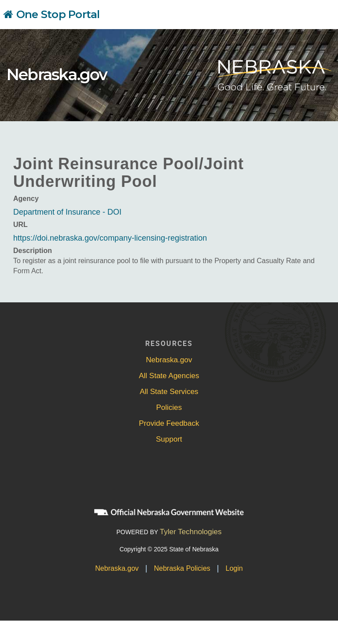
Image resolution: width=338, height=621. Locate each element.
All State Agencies (169, 376)
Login (234, 568)
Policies (169, 407)
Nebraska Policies (182, 568)
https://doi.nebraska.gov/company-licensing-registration (110, 238)
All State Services (169, 391)
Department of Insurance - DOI (67, 212)
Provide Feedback (169, 423)
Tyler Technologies (191, 532)
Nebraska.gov (57, 74)
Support (169, 439)
